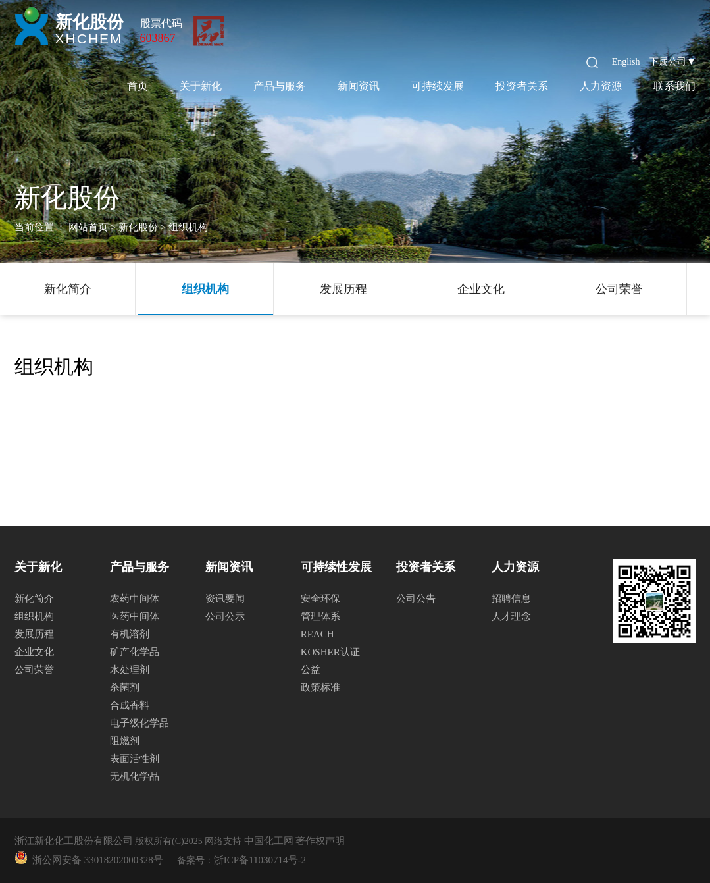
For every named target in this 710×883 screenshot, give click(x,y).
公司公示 (225, 616)
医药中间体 (134, 616)
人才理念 (511, 616)
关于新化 (201, 86)
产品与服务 (279, 86)
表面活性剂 (134, 758)
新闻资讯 (359, 86)
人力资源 (601, 86)
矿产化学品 (134, 652)
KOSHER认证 (330, 652)
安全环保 (320, 598)
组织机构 (205, 289)
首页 (137, 86)
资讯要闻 (225, 598)
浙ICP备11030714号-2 (260, 860)
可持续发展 (437, 86)
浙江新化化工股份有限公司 (73, 841)
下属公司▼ (672, 62)
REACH (317, 634)
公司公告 (416, 598)
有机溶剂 (129, 634)
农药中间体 (134, 598)
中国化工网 (268, 841)
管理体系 (320, 616)
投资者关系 (521, 86)
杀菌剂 (124, 687)
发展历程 (343, 289)
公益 (310, 669)
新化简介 (67, 289)
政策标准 (320, 687)
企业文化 (481, 289)
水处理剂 (129, 669)
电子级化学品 (139, 723)
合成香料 (129, 705)
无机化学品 (134, 776)
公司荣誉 (619, 289)
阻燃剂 (124, 741)
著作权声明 (320, 841)
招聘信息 (511, 598)
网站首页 (88, 227)
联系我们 (674, 86)
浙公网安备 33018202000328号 (95, 860)
